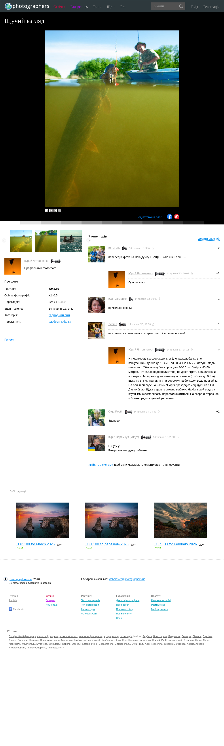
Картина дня (88, 609)
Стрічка (59, 7)
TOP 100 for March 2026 (35, 544)
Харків (190, 643)
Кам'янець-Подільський (87, 640)
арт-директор (111, 636)
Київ (124, 640)
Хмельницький (17, 647)
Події (119, 618)
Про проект (122, 604)
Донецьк (22, 640)
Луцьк (198, 640)
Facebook (16, 609)
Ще (111, 7)
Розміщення (158, 604)
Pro (122, 7)
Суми (134, 643)
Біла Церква (160, 636)
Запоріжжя (46, 640)
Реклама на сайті (161, 600)
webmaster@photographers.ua (127, 579)
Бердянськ (174, 636)
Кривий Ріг (158, 640)
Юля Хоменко (117, 298)
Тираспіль (169, 643)
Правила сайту (124, 609)
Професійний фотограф (22, 636)
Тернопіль (156, 643)
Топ (97, 7)
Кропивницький (173, 640)
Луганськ (189, 640)
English (13, 600)
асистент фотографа (90, 636)
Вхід (194, 7)
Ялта (61, 647)
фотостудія (126, 636)
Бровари (186, 636)
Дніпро (12, 640)
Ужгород (181, 643)
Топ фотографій (90, 604)
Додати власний (209, 238)
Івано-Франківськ (63, 640)
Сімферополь (122, 643)
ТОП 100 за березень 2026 (107, 544)
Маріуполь (15, 643)
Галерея (79, 7)
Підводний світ (59, 315)
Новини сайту (124, 613)
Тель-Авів (144, 643)
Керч (118, 640)
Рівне (94, 643)
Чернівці (52, 647)
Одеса (75, 643)
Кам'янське (108, 640)
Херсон (200, 643)
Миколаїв (54, 643)
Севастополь (106, 643)
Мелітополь (28, 643)
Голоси (9, 339)
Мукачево (41, 643)
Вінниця (197, 636)
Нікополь (65, 643)
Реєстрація (211, 7)
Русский (13, 596)
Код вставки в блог (149, 217)
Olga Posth (115, 411)
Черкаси (31, 647)
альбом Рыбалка (60, 321)
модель (54, 636)
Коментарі (51, 604)
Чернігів (41, 647)
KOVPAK (114, 248)
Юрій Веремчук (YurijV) (123, 437)
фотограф (42, 636)
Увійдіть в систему (100, 464)
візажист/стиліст (68, 636)
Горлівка (207, 636)
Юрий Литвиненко (36, 260)
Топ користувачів (90, 600)
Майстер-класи (159, 609)
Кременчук (145, 640)
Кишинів (133, 640)
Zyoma (112, 324)
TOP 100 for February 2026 (175, 544)
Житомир (33, 640)
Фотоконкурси (89, 613)
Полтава (85, 643)
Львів (206, 640)
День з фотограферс (128, 600)
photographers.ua (20, 579)
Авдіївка (147, 636)
